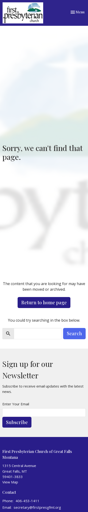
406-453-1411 (27, 500)
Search (74, 333)
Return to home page (44, 302)
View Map (10, 482)
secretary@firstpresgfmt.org (37, 507)
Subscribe (17, 422)
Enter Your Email (15, 404)
